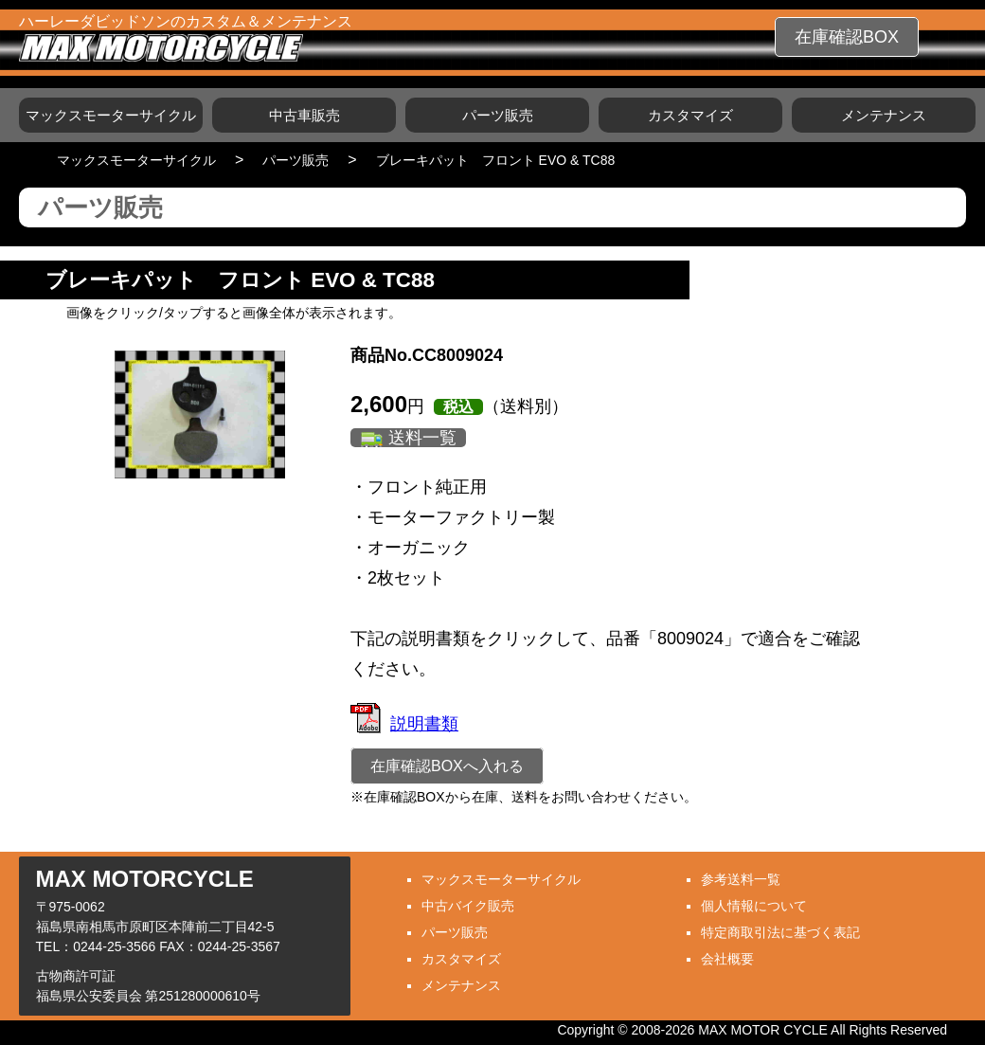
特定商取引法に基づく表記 (780, 932)
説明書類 (404, 723)
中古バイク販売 (467, 905)
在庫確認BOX (847, 36)
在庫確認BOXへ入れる (447, 766)
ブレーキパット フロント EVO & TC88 (496, 160)
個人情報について (754, 905)
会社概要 (727, 958)
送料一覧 (422, 437)
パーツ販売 (497, 115)
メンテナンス (883, 115)
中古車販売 (304, 115)
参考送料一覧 (740, 879)
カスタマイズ (690, 115)
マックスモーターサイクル (111, 115)
